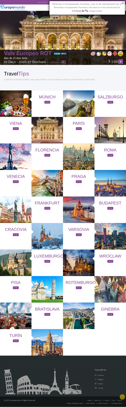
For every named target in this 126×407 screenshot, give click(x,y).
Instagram (99, 380)
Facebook (99, 375)
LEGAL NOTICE (89, 403)
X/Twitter (99, 384)
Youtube (99, 388)
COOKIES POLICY (116, 403)
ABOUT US (98, 400)
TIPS (113, 400)
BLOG (120, 400)
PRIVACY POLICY (102, 403)
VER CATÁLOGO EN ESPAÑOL (40, 2)
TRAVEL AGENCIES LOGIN (72, 403)
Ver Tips (47, 102)
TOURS (107, 400)
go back (57, 54)
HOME (90, 400)
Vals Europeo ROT (28, 53)
